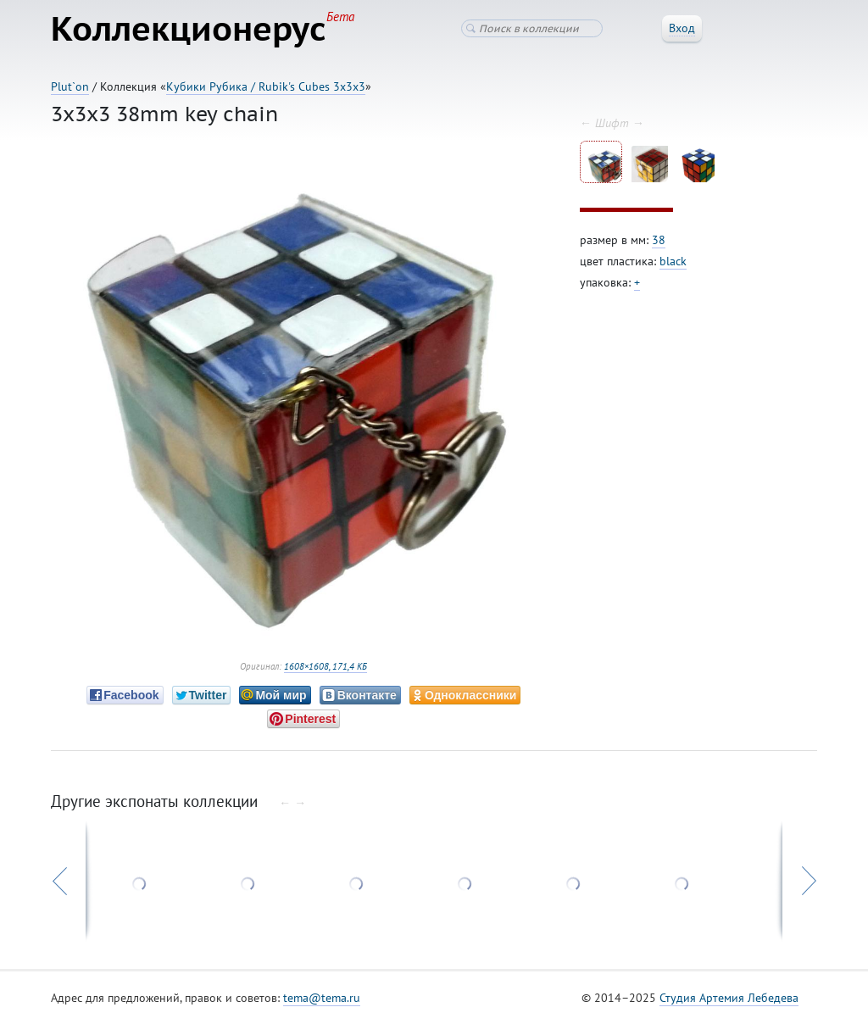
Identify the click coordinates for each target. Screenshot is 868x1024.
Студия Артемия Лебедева (728, 997)
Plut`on (70, 86)
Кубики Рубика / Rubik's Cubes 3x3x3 (265, 86)
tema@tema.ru (321, 997)
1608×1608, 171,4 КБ (325, 666)
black (673, 261)
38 (658, 240)
